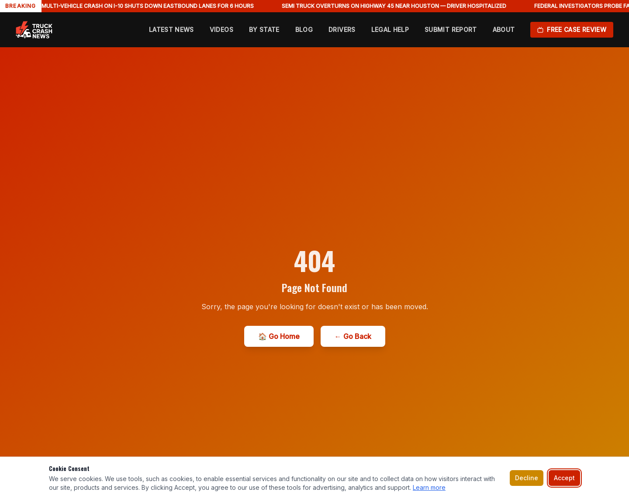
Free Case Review (571, 29)
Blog (304, 29)
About (504, 29)
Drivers (341, 29)
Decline (526, 478)
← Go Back (353, 336)
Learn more (429, 487)
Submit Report (451, 29)
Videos (221, 29)
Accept (564, 478)
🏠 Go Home (279, 336)
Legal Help (390, 29)
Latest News (171, 29)
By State (264, 29)
